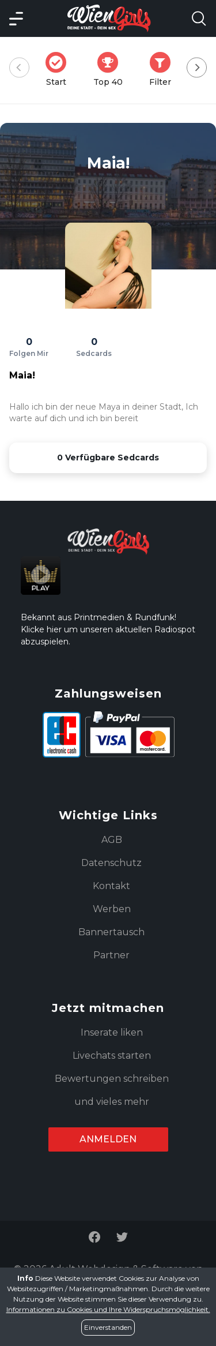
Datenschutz (111, 862)
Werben (112, 908)
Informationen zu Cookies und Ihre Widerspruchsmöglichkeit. (108, 1309)
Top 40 (111, 69)
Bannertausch (111, 932)
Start (59, 69)
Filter (163, 69)
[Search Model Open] (199, 18)
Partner (111, 955)
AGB (111, 839)
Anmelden (108, 1139)
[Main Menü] (16, 18)
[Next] (197, 68)
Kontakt (111, 885)
